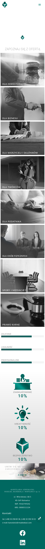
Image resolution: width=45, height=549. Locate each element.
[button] (39, 518)
